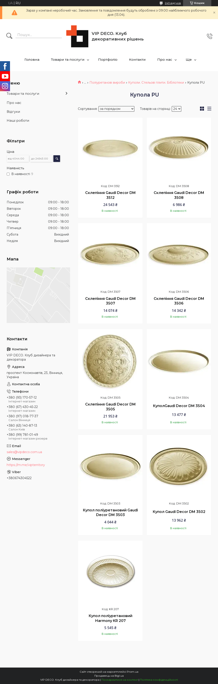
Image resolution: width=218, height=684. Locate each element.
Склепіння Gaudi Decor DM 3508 (179, 195)
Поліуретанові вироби (107, 83)
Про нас (164, 59)
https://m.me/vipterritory (26, 465)
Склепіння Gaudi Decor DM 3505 (110, 406)
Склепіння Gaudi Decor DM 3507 (110, 301)
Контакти (137, 59)
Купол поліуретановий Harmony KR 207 (110, 618)
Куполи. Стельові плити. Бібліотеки (156, 83)
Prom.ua (132, 671)
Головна (31, 59)
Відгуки (13, 111)
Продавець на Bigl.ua (109, 675)
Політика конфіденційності (159, 679)
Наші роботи (18, 120)
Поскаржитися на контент (119, 679)
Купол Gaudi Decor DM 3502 (179, 512)
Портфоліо (107, 59)
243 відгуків (173, 3)
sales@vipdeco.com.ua (24, 452)
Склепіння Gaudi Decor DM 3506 (179, 301)
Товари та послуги (68, 59)
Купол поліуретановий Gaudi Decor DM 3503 (110, 512)
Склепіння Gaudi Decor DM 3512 (110, 195)
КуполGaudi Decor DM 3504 (179, 406)
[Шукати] (9, 36)
